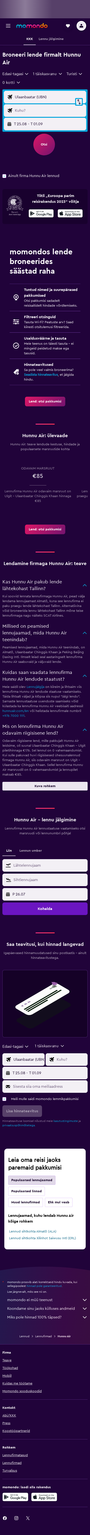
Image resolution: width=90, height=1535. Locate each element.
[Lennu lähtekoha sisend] (49, 97)
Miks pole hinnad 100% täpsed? (47, 1317)
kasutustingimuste (66, 1121)
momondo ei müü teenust (47, 1300)
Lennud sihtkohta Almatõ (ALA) (32, 1231)
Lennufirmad (43, 1336)
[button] (8, 25)
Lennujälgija (35, 687)
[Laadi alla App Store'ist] (70, 214)
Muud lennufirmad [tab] (25, 1202)
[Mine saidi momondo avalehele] (32, 25)
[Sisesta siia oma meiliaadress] (49, 1086)
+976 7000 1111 (13, 716)
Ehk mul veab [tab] (58, 1202)
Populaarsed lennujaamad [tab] (31, 1180)
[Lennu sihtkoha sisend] (49, 110)
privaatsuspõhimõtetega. (19, 1125)
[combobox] (15, 74)
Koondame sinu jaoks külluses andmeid (47, 1308)
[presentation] (70, 213)
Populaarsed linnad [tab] (26, 1191)
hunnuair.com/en (15, 711)
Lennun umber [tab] (30, 850)
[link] (45, 401)
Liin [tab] (9, 850)
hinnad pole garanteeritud (44, 1286)
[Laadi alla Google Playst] (41, 214)
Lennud (24, 1336)
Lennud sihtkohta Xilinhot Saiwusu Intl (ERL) (42, 1238)
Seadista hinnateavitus (41, 374)
